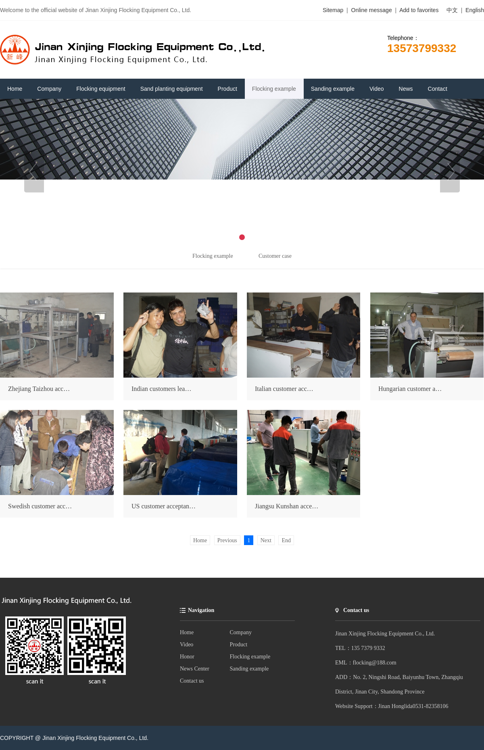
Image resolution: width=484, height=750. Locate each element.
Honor (187, 657)
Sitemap (333, 10)
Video (186, 644)
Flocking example (250, 657)
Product (239, 644)
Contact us (192, 681)
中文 (452, 10)
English (474, 10)
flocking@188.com (374, 663)
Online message (372, 10)
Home (187, 632)
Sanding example (249, 669)
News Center (194, 669)
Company (241, 632)
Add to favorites (418, 10)
